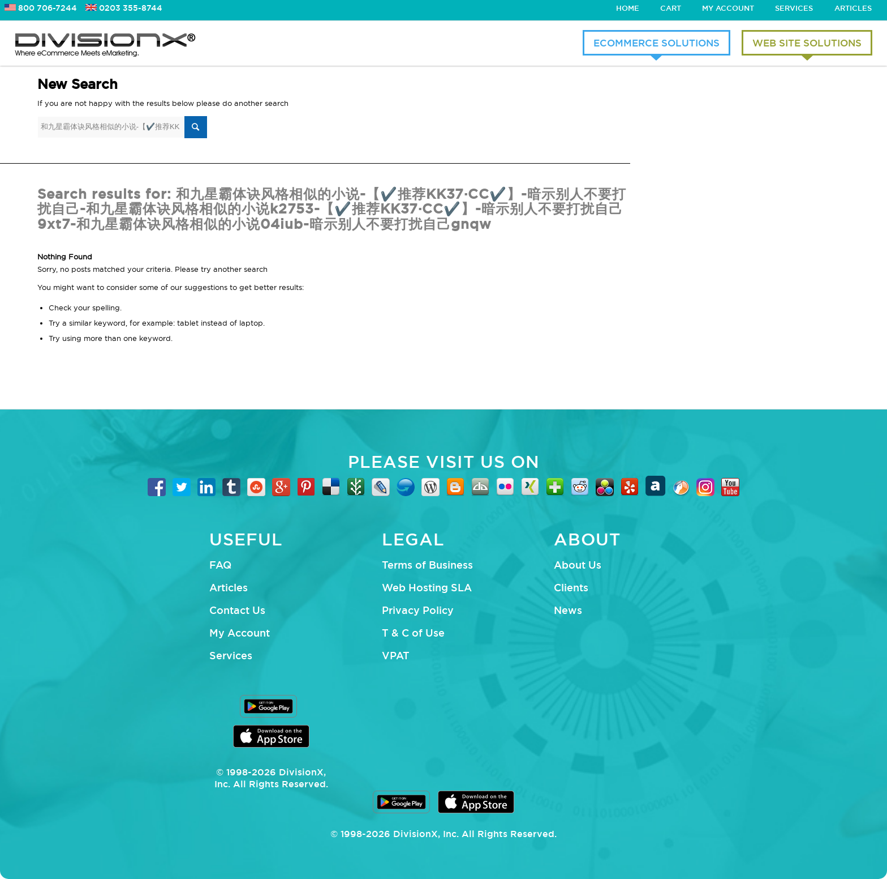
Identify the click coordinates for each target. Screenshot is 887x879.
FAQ (220, 564)
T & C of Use (413, 632)
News (568, 610)
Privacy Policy (418, 610)
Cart (670, 8)
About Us (577, 564)
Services (794, 8)
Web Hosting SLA (427, 587)
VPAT (396, 655)
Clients (571, 587)
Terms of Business (427, 564)
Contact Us (237, 610)
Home (627, 8)
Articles (853, 8)
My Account (728, 8)
